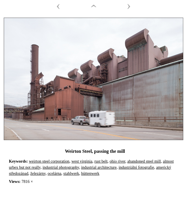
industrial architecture (98, 167)
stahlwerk (71, 173)
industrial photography (61, 167)
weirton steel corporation (49, 161)
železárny (38, 173)
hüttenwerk (90, 173)
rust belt (101, 161)
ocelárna (54, 173)
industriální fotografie (136, 167)
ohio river (117, 161)
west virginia (82, 161)
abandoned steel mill (144, 161)
